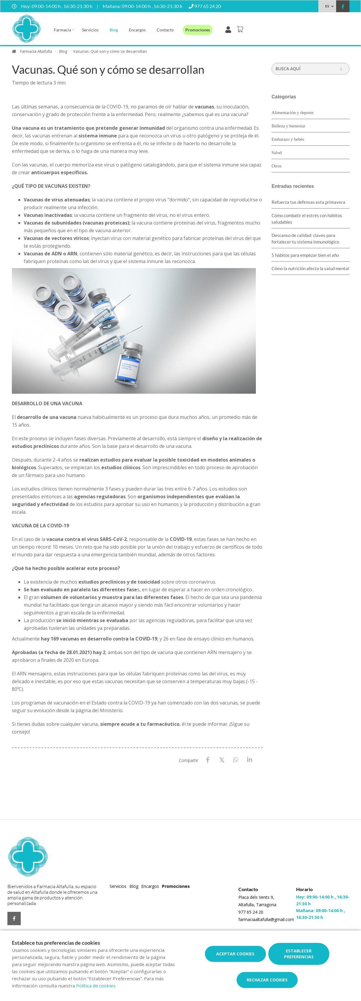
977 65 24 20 (250, 912)
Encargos (137, 29)
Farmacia (62, 29)
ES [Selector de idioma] (327, 6)
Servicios (90, 29)
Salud (277, 152)
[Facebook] (207, 760)
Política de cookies (95, 986)
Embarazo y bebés (288, 139)
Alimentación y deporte (293, 112)
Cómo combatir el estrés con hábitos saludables (307, 219)
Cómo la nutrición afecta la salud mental (310, 268)
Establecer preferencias (299, 954)
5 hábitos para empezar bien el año (305, 255)
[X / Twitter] (221, 759)
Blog (114, 29)
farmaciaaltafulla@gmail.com (266, 919)
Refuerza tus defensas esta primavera (308, 202)
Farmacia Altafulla (36, 51)
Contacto (165, 29)
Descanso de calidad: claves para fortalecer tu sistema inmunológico (305, 238)
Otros (276, 166)
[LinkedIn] (249, 760)
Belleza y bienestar (288, 126)
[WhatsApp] (235, 760)
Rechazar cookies (267, 980)
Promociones (197, 29)
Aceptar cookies (235, 954)
